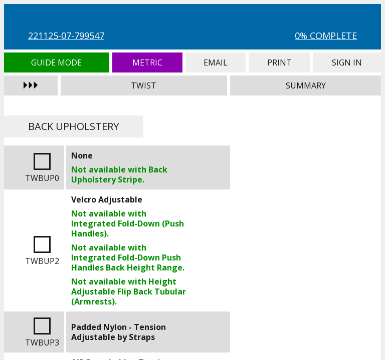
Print (279, 62)
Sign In (347, 62)
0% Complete (326, 36)
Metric (147, 62)
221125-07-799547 (66, 36)
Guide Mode (56, 62)
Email (215, 62)
